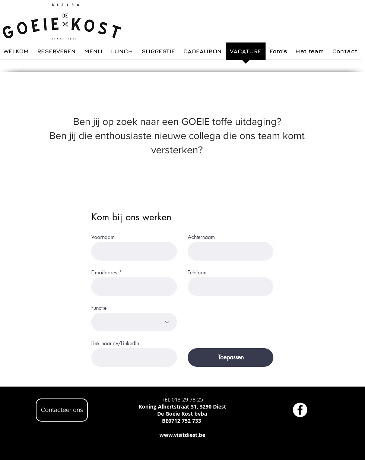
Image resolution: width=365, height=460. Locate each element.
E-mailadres (104, 272)
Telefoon (197, 272)
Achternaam (201, 237)
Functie (99, 308)
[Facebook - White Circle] (300, 410)
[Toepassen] (230, 357)
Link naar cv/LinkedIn (115, 343)
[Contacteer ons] (62, 410)
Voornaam (103, 237)
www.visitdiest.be (182, 434)
